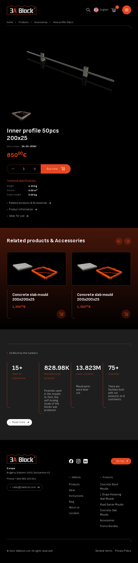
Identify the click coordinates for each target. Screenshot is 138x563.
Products (24, 22)
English (100, 10)
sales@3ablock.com (23, 487)
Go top (120, 461)
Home (126, 9)
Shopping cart (113, 10)
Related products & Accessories (28, 203)
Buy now (52, 169)
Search (88, 10)
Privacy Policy (123, 551)
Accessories (40, 22)
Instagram (78, 461)
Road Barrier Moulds (112, 504)
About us (74, 507)
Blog (71, 501)
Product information (21, 209)
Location (74, 513)
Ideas (72, 490)
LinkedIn (85, 461)
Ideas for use (16, 216)
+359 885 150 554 (25, 478)
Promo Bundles (109, 526)
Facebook (71, 461)
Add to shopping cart (61, 314)
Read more (18, 422)
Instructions (76, 496)
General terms (103, 551)
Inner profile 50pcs (63, 22)
